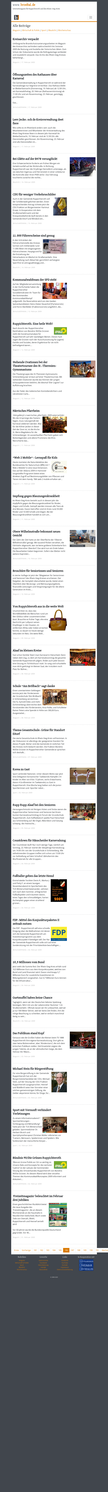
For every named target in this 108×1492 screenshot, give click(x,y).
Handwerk (43, 1263)
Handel (43, 1267)
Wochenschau (64, 30)
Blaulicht (52, 30)
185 (60, 1250)
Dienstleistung (43, 1265)
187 (72, 1250)
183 (47, 1250)
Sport (43, 30)
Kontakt (65, 1265)
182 (41, 1250)
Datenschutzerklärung (65, 1269)
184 (53, 1250)
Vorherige (26, 1250)
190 (91, 1250)
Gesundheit (43, 1269)
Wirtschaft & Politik (30, 30)
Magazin (16, 30)
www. (24, 5)
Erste (16, 1250)
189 (84, 1250)
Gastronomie (43, 1260)
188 (78, 1250)
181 (35, 1250)
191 (97, 1250)
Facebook (64, 1260)
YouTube (65, 1263)
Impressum (65, 1267)
